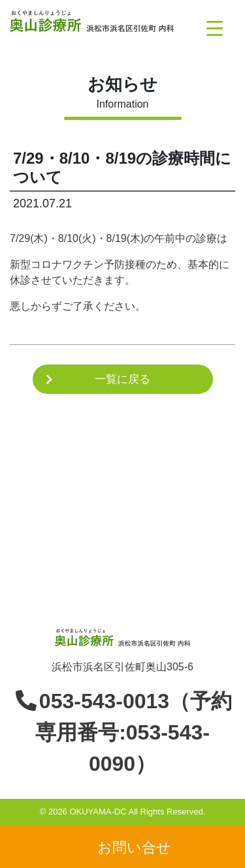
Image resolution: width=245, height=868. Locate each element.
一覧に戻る (122, 379)
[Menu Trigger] (215, 28)
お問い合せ (134, 847)
